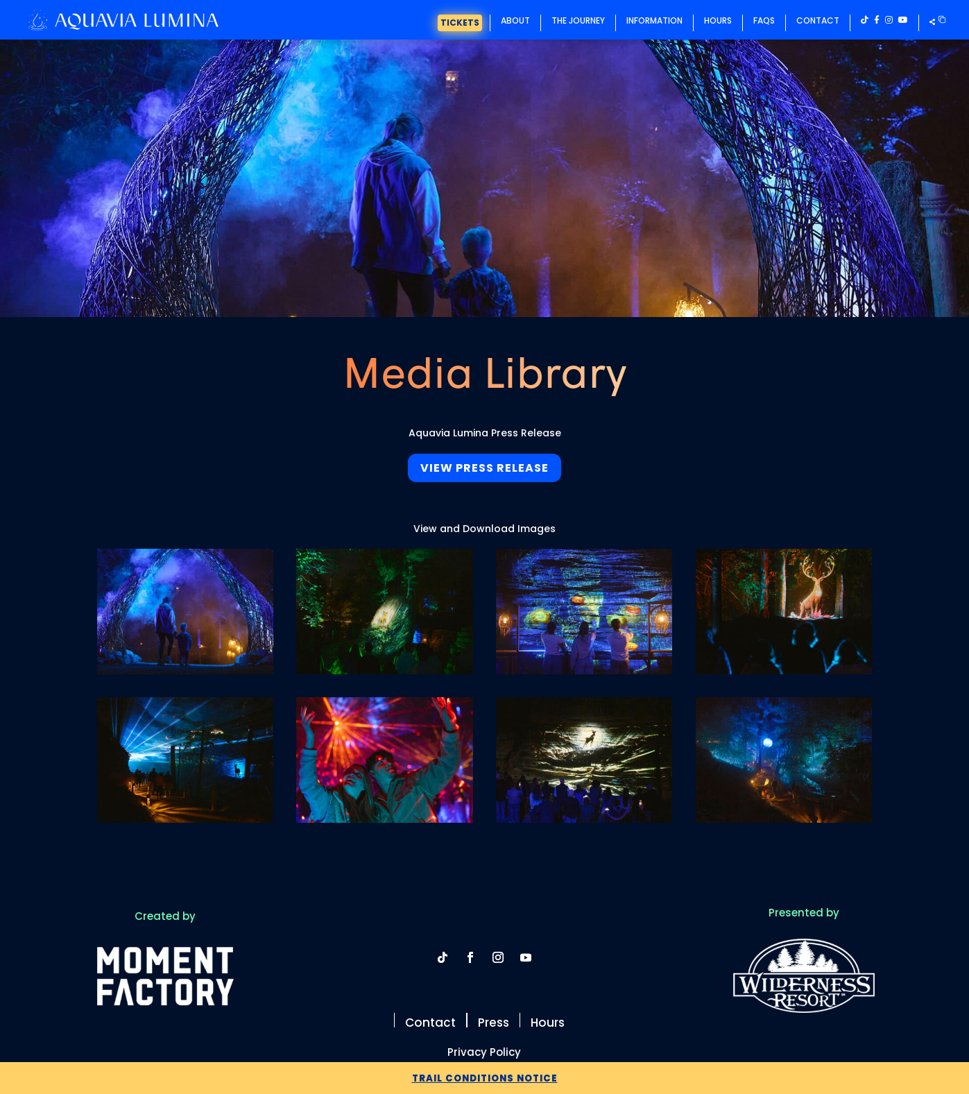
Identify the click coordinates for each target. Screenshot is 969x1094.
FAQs (764, 20)
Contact (817, 20)
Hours (718, 20)
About (515, 20)
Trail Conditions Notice (484, 1078)
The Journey (578, 20)
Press (493, 1021)
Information (654, 20)
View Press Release (484, 468)
